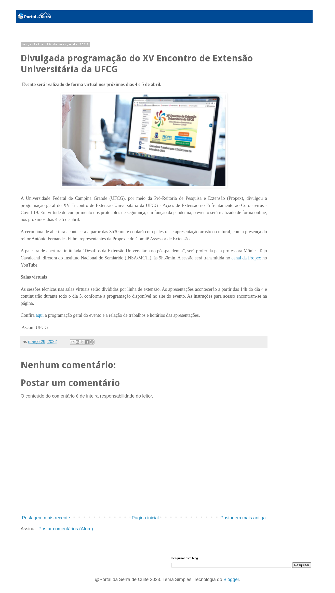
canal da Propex (246, 257)
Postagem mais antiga (243, 517)
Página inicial (145, 517)
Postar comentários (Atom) (65, 528)
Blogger (231, 579)
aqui (40, 315)
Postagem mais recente (46, 517)
